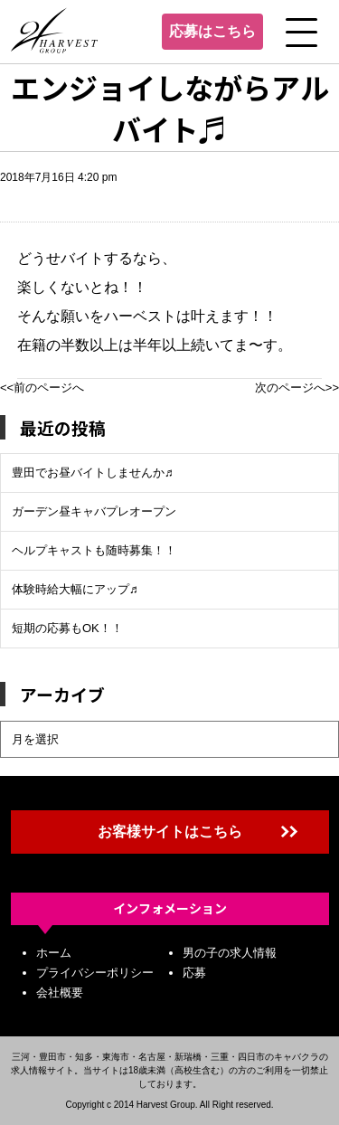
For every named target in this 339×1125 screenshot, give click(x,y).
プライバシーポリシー (95, 972)
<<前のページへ (42, 387)
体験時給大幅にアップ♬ (75, 589)
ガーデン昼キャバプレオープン (94, 511)
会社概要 (59, 992)
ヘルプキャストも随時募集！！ (94, 550)
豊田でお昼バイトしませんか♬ (93, 472)
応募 (194, 972)
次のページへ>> (297, 387)
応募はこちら (212, 31)
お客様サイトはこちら (170, 831)
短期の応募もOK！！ (67, 628)
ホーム (53, 953)
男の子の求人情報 (230, 953)
